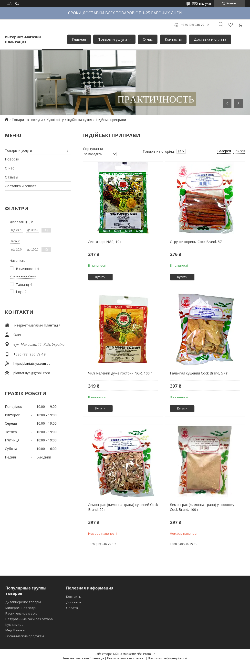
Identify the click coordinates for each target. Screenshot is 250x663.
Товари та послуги (27, 119)
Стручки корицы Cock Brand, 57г (196, 241)
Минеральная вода (20, 608)
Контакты (173, 39)
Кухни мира (14, 624)
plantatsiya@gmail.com (31, 373)
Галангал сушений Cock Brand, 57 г (199, 373)
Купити (100, 277)
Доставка (73, 602)
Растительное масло (21, 613)
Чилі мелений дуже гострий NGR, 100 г (120, 373)
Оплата (72, 608)
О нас (148, 39)
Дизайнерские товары (23, 602)
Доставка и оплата (210, 39)
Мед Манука (15, 630)
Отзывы (11, 177)
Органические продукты (24, 636)
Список (239, 151)
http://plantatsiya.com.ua (32, 363)
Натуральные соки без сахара (29, 619)
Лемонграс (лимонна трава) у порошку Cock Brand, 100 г (202, 507)
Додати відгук (230, 25)
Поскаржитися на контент (126, 658)
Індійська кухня (79, 119)
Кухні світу (55, 119)
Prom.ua (149, 654)
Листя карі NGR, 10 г (105, 241)
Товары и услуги (112, 39)
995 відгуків (201, 3)
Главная (79, 39)
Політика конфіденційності (167, 658)
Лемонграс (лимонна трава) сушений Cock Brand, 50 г (123, 507)
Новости (12, 159)
